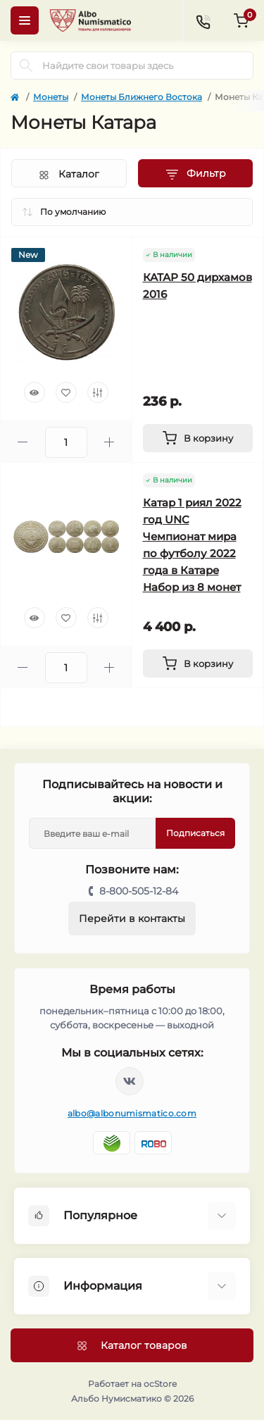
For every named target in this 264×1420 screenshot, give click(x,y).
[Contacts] (202, 20)
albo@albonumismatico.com (132, 1113)
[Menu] (25, 20)
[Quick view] (34, 392)
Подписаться (195, 833)
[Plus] (109, 442)
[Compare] (97, 392)
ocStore (160, 1383)
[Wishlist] (66, 392)
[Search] (26, 65)
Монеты (50, 97)
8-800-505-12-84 (138, 891)
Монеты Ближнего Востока (141, 97)
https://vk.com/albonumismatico (129, 1081)
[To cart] (198, 438)
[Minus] (23, 442)
